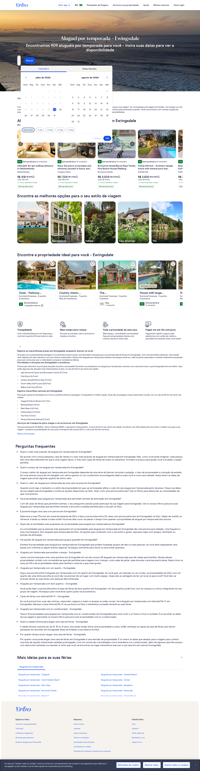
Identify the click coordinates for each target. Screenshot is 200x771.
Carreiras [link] (77, 728)
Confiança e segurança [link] (24, 733)
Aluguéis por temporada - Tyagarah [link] (34, 674)
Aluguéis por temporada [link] (39, 98)
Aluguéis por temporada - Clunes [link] (115, 680)
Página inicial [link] (22, 98)
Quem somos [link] (79, 724)
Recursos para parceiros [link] (25, 737)
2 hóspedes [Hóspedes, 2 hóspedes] (131, 61)
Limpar (145, 138)
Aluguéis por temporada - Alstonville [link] (117, 690)
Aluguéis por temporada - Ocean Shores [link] (118, 696)
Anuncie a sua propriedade (126, 5)
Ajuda (146, 5)
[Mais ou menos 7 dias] (118, 130)
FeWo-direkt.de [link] (138, 733)
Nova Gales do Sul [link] (67, 98)
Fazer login (179, 5)
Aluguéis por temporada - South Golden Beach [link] (39, 680)
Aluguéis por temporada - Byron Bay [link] (34, 685)
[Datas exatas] (76, 130)
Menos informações (26, 433)
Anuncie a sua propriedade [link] (26, 724)
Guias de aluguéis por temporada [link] (28, 742)
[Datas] (93, 60)
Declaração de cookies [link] (82, 746)
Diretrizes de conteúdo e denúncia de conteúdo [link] (92, 751)
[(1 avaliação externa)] (33, 305)
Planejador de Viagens (97, 5)
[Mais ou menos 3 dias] (108, 130)
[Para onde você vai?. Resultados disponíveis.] (43, 60)
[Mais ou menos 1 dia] (88, 130)
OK (156, 138)
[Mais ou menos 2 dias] (98, 130)
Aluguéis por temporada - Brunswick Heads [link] (37, 690)
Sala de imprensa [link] (80, 733)
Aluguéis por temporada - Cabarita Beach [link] (119, 674)
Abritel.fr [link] (135, 728)
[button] (92, 91)
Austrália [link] (54, 98)
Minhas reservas (161, 5)
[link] (52, 264)
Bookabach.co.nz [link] (138, 737)
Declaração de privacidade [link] (84, 742)
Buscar (175, 60)
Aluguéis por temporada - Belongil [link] (33, 696)
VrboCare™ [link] (20, 728)
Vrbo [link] (134, 724)
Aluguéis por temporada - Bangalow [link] (117, 685)
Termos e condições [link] (81, 737)
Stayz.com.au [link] (137, 742)
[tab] (92, 69)
